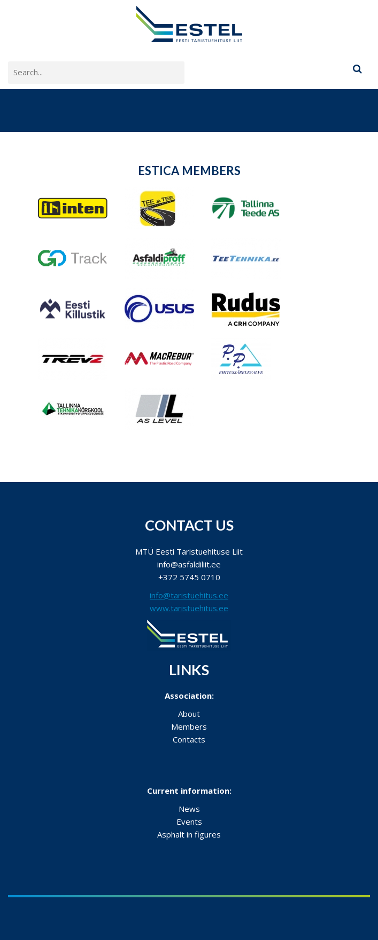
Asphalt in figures (189, 834)
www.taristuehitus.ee (189, 608)
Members (189, 726)
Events (189, 821)
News (189, 808)
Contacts (189, 739)
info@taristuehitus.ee (189, 595)
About (189, 713)
